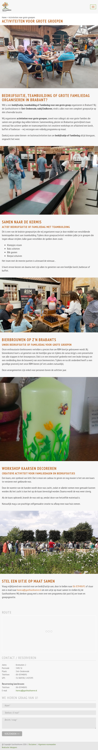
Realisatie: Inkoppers (9, 747)
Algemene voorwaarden (47, 744)
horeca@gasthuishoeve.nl (29, 590)
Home (4, 17)
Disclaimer (32, 744)
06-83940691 (79, 586)
